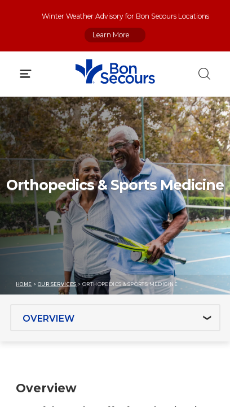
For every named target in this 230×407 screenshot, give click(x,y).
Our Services (57, 284)
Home (24, 284)
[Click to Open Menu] (26, 74)
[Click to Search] (204, 74)
